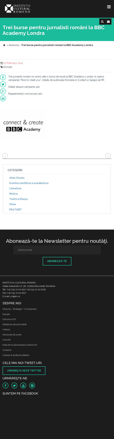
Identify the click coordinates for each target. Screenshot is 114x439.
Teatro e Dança (18, 199)
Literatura (15, 188)
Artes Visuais (16, 177)
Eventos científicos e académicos (28, 183)
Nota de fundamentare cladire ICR (20, 345)
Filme (12, 204)
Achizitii (7, 339)
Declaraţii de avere (12, 334)
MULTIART (15, 209)
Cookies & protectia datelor (16, 355)
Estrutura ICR (9, 319)
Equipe (6, 314)
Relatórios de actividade (15, 324)
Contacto (7, 350)
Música (13, 193)
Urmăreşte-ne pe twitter (24, 370)
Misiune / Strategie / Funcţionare (20, 309)
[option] (23, 125)
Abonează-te (57, 261)
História (6, 329)
